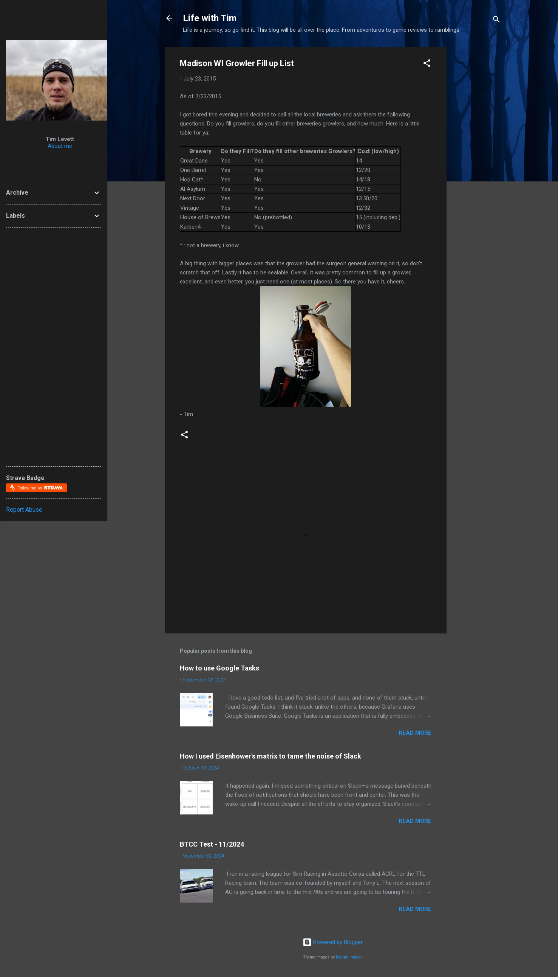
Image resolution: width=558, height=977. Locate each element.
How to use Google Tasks (219, 668)
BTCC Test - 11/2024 (212, 844)
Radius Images (349, 957)
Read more (415, 732)
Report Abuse (24, 509)
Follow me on (40, 487)
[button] (426, 64)
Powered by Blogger (333, 942)
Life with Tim (209, 18)
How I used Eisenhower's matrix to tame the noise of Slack (270, 756)
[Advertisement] (505, 160)
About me (60, 145)
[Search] (496, 20)
